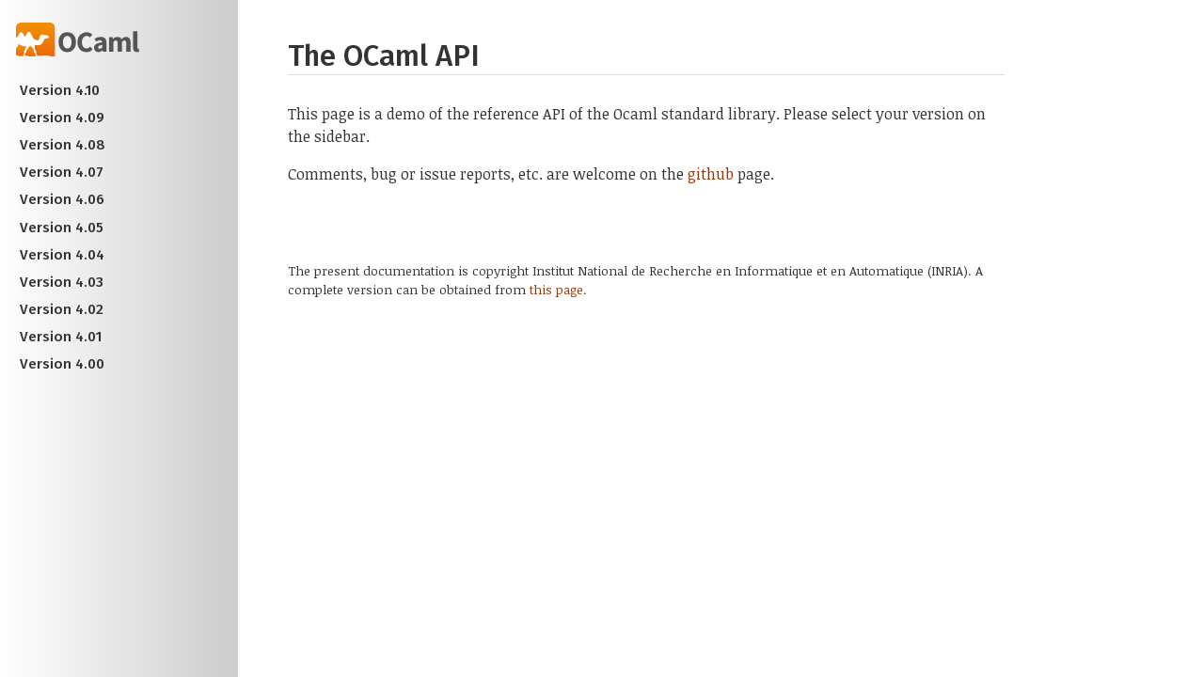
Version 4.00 (62, 363)
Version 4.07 (61, 172)
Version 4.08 (62, 144)
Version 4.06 (62, 199)
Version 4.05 (61, 227)
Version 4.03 (61, 282)
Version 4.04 (62, 254)
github (711, 174)
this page (556, 289)
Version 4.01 (61, 336)
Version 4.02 (61, 309)
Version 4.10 (60, 90)
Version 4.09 (62, 117)
